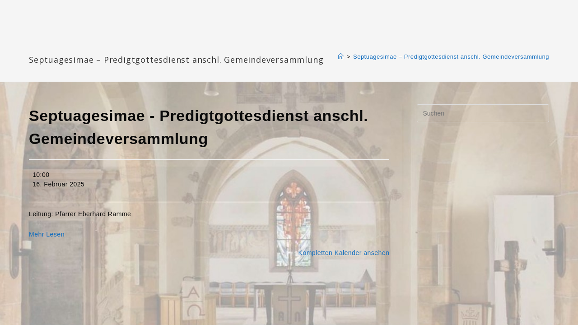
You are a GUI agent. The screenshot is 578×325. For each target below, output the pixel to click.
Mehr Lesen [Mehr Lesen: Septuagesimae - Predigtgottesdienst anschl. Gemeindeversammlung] (47, 234)
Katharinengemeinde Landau (106, 45)
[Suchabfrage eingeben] (483, 113)
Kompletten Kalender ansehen (344, 252)
